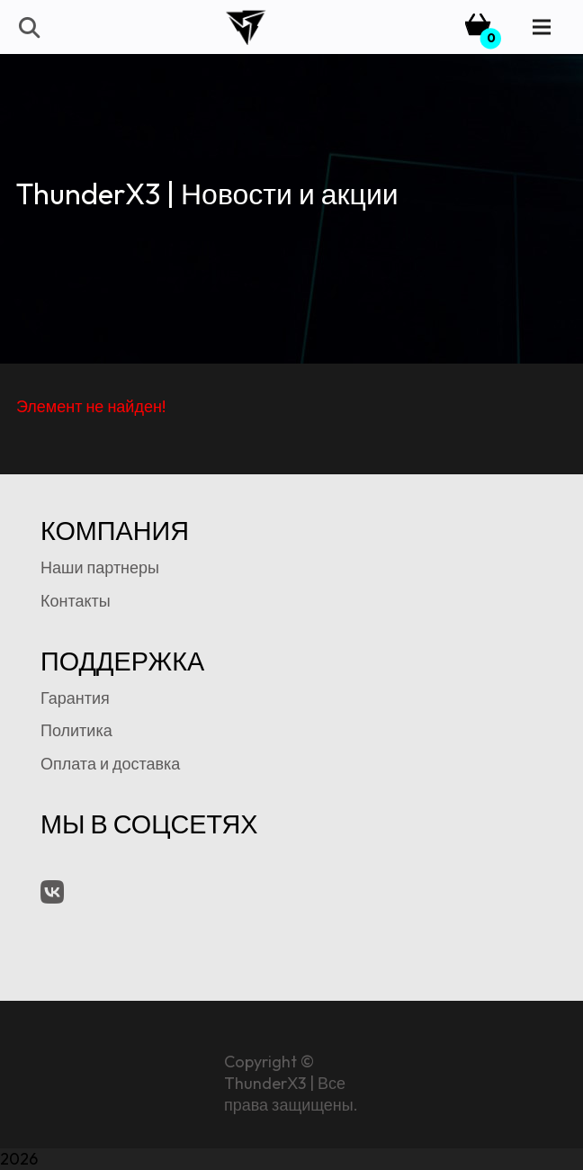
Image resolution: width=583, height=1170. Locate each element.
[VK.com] (52, 891)
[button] (28, 27)
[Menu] (542, 27)
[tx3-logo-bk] (245, 27)
